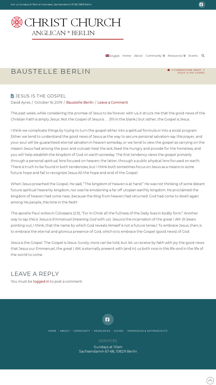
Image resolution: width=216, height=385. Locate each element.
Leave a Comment (112, 102)
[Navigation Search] (202, 57)
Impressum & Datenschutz (147, 330)
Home (52, 330)
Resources (102, 330)
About (65, 330)
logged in (41, 281)
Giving (119, 330)
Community (82, 330)
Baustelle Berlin (79, 102)
